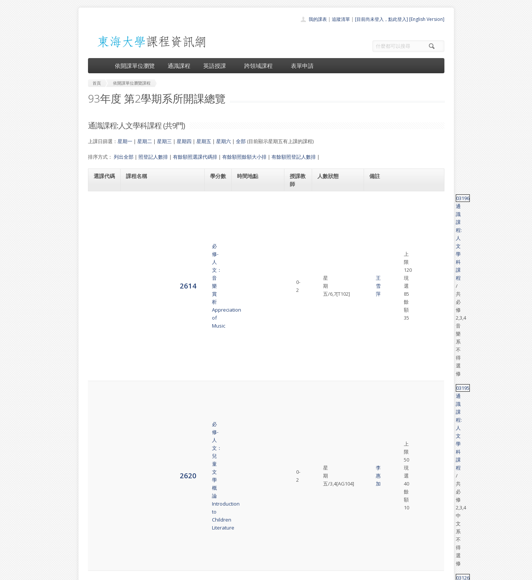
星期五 (203, 141)
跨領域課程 (261, 65)
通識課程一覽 (251, 517)
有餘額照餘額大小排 (244, 156)
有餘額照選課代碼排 (195, 156)
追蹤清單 (341, 19)
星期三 (164, 141)
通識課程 (179, 65)
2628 (102, 311)
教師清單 (246, 551)
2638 (102, 342)
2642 (102, 398)
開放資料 (246, 542)
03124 (378, 417)
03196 (378, 198)
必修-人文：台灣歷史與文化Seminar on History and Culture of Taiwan (162, 342)
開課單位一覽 (251, 509)
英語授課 (217, 65)
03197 (378, 334)
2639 (102, 372)
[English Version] (426, 19)
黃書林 (298, 263)
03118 (378, 281)
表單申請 (302, 65)
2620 (102, 236)
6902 (102, 428)
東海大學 (94, 572)
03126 (378, 258)
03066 (378, 303)
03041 (378, 394)
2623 (102, 262)
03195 (378, 228)
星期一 (125, 141)
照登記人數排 (153, 156)
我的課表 (318, 19)
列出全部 (123, 156)
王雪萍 (298, 206)
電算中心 (191, 572)
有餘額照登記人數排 (293, 156)
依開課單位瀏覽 (135, 65)
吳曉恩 (298, 311)
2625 (102, 285)
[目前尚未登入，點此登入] (381, 19)
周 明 (298, 399)
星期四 (184, 141)
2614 (102, 206)
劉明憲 (298, 342)
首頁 (241, 501)
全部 (241, 141)
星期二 (144, 141)
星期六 (223, 141)
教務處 (215, 572)
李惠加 (298, 236)
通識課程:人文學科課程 (411, 198)
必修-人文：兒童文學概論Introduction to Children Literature (154, 236)
